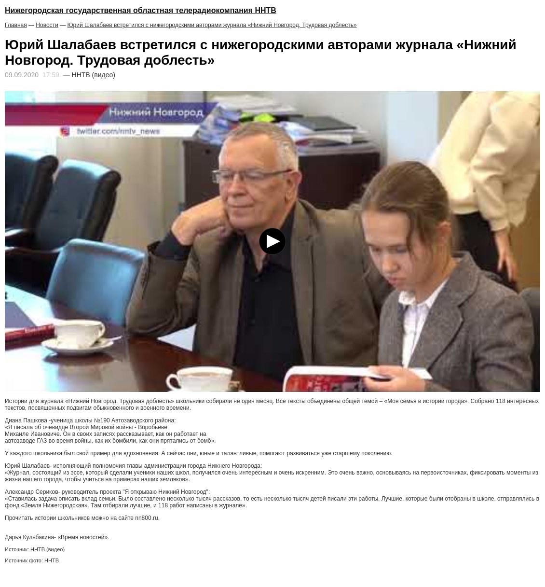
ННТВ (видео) (47, 549)
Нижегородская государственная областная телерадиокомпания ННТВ (140, 10)
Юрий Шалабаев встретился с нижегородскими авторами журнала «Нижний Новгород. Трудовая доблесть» (211, 25)
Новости (47, 25)
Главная (16, 25)
